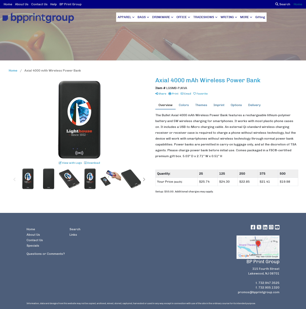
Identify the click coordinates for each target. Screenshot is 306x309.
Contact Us (39, 4)
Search (282, 4)
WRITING (227, 17)
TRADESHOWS (203, 17)
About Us (21, 4)
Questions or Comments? (46, 254)
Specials (33, 245)
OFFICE (181, 17)
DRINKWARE (161, 17)
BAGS (142, 17)
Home (8, 4)
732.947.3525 (268, 283)
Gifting (260, 17)
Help (53, 4)
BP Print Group (71, 4)
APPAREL (124, 17)
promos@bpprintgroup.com (258, 292)
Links (73, 234)
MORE (244, 17)
